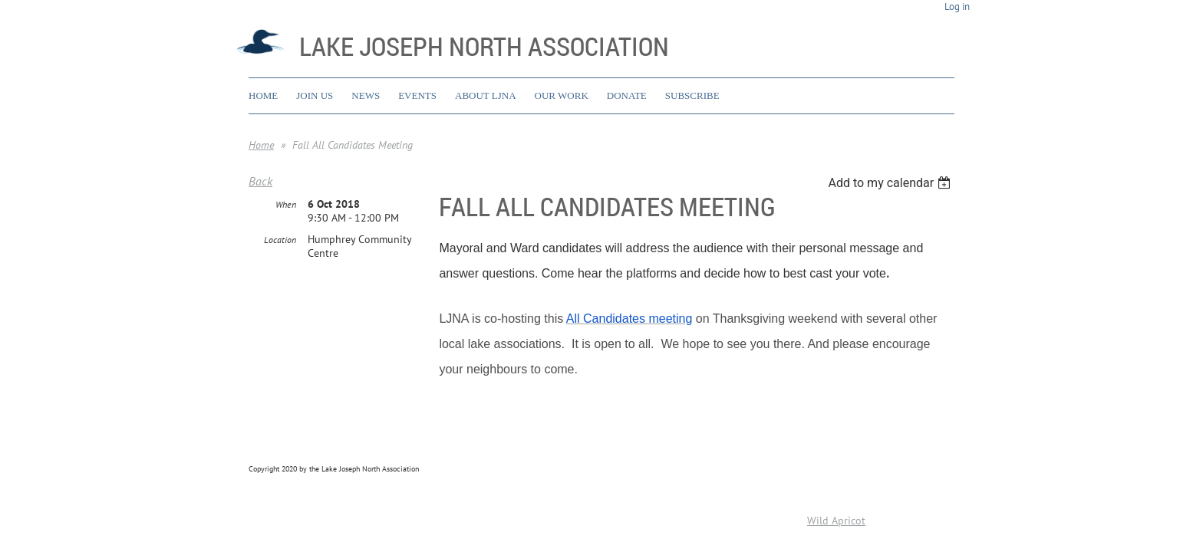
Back (260, 181)
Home (261, 145)
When (285, 205)
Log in (957, 6)
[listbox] (891, 182)
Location (280, 240)
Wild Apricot (836, 520)
